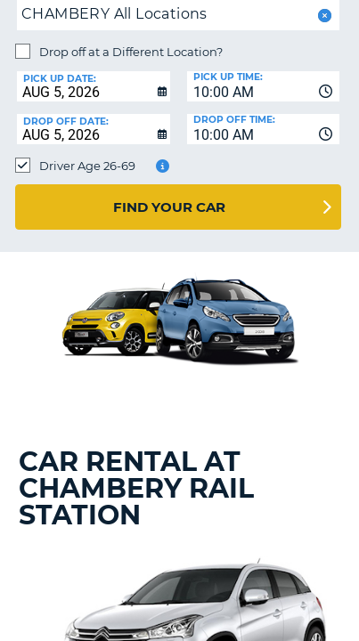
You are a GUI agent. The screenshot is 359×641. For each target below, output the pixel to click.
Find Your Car (169, 207)
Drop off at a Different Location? (131, 52)
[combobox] (263, 86)
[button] (323, 15)
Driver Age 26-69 (87, 165)
